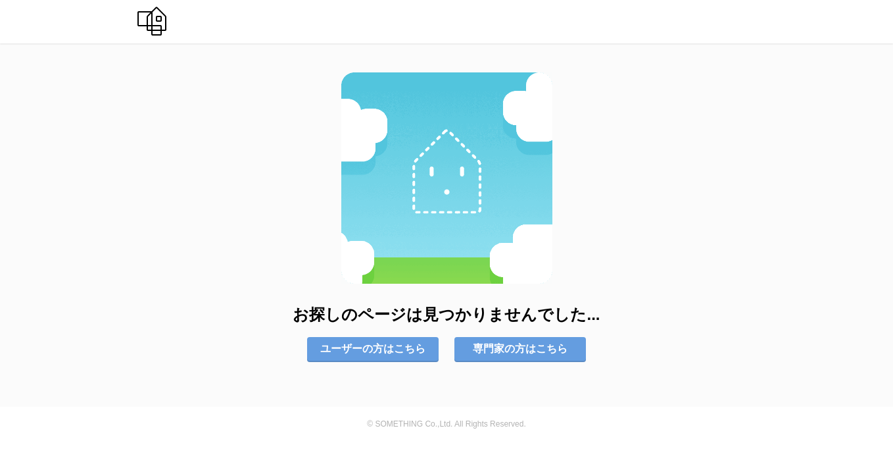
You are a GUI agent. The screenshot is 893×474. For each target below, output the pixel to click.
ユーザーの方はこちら (372, 348)
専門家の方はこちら (520, 348)
